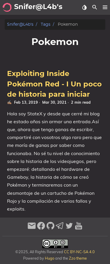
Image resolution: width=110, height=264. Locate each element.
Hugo (49, 258)
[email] (31, 228)
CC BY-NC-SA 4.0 (79, 251)
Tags (45, 24)
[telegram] (60, 228)
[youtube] (78, 228)
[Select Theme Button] (84, 7)
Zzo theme (78, 258)
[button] (105, 7)
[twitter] (69, 228)
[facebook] (41, 228)
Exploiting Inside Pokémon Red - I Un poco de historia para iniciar (54, 84)
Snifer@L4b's (20, 24)
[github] (50, 228)
